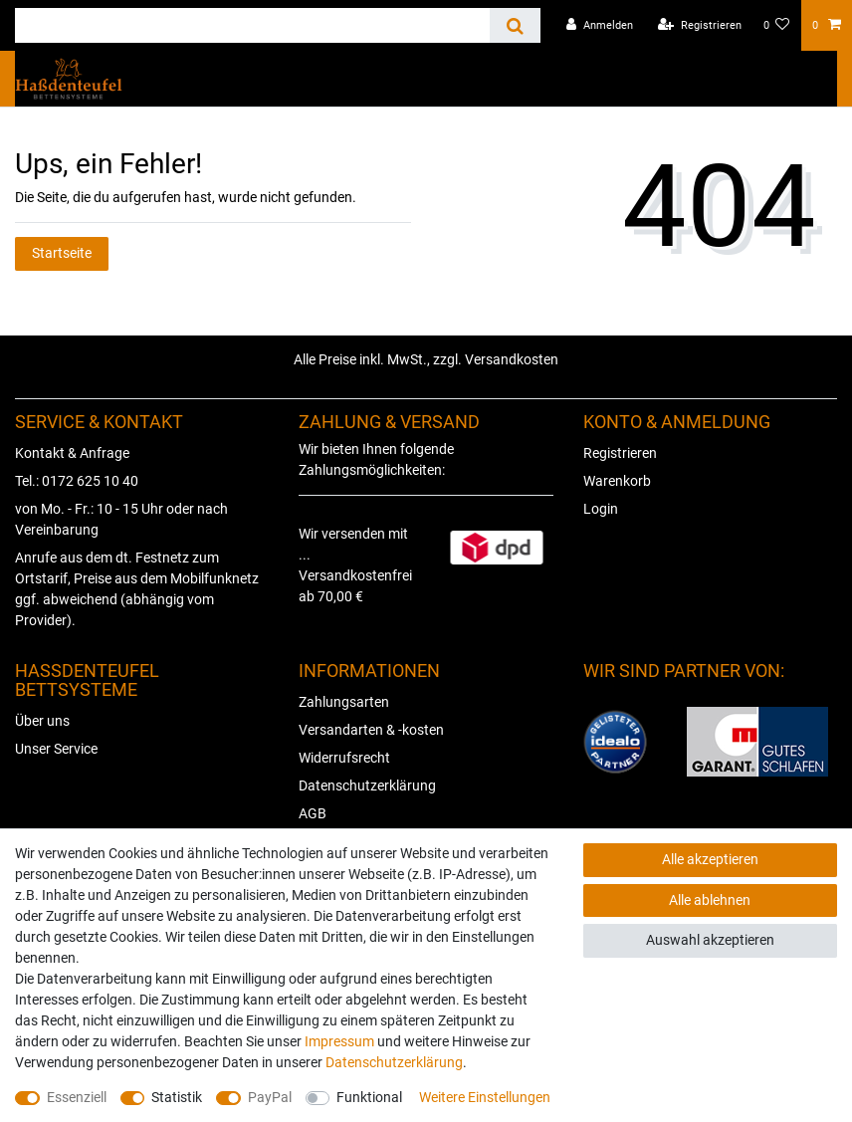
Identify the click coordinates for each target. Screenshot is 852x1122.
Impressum (339, 1041)
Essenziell (76, 1097)
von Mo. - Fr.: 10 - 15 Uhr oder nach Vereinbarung (121, 519)
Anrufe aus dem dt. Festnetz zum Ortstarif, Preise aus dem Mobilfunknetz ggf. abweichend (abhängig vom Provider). (137, 589)
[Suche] (515, 25)
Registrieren (620, 453)
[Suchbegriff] (252, 25)
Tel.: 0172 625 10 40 (76, 481)
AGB (312, 813)
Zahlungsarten (344, 702)
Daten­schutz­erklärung (394, 1062)
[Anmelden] (599, 25)
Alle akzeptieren (710, 859)
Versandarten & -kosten (371, 730)
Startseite (62, 253)
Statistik (176, 1097)
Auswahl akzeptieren (710, 940)
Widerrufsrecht (344, 758)
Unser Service (56, 749)
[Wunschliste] (776, 25)
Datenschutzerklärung (367, 785)
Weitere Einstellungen (484, 1097)
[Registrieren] (699, 25)
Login (600, 509)
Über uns (42, 721)
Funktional (369, 1097)
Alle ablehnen (709, 900)
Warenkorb (617, 481)
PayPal (270, 1097)
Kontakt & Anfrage (72, 453)
